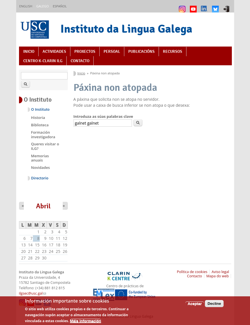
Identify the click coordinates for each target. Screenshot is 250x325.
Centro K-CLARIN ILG (42, 60)
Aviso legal (220, 272)
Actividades (54, 51)
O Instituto (40, 109)
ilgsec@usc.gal (32, 293)
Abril (43, 206)
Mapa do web (217, 276)
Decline (214, 306)
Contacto (80, 60)
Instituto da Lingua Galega (126, 28)
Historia (38, 117)
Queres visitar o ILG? (45, 146)
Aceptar (195, 306)
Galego (42, 6)
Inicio (28, 51)
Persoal (112, 51)
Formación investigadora (43, 134)
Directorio (40, 178)
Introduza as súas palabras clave (103, 116)
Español (60, 6)
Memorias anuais (40, 158)
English (25, 6)
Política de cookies (192, 272)
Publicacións (141, 51)
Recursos (172, 51)
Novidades (40, 167)
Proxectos (84, 51)
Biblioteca (40, 124)
